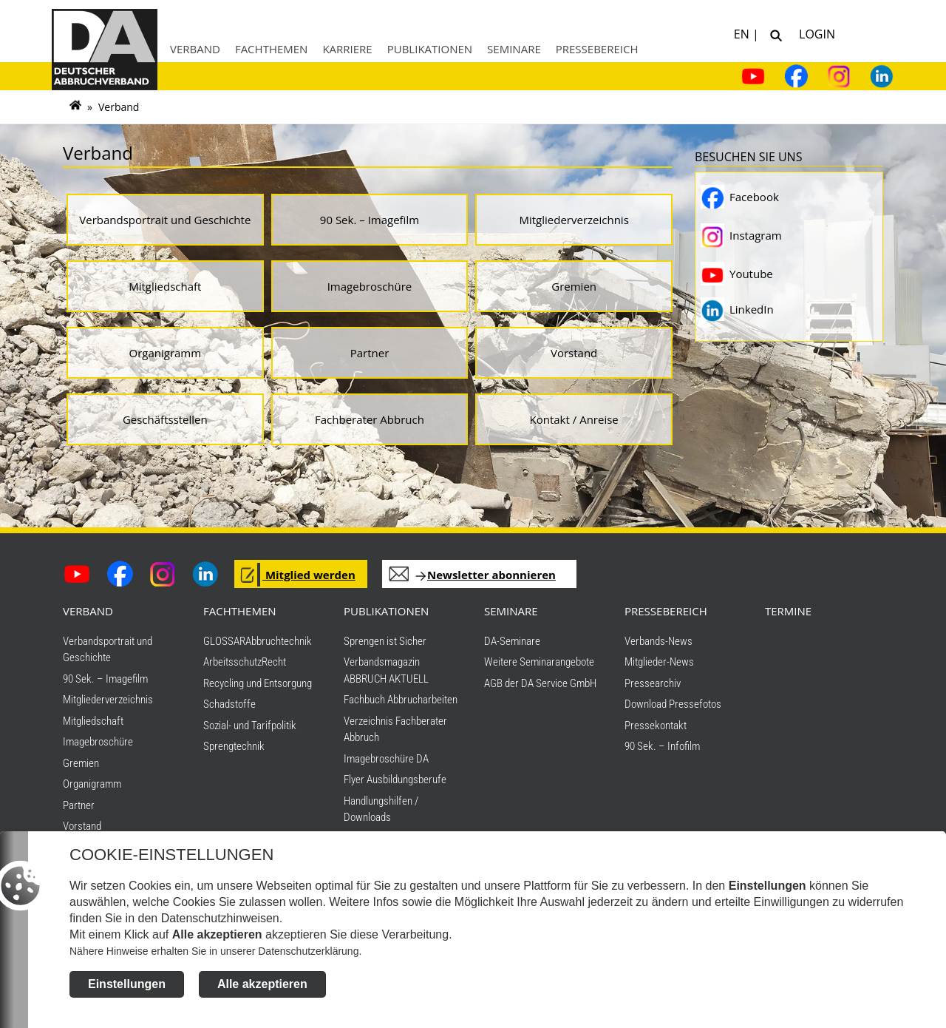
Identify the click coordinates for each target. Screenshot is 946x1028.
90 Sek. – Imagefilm (369, 219)
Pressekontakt (656, 725)
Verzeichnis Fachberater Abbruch (395, 729)
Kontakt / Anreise (574, 419)
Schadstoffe (229, 704)
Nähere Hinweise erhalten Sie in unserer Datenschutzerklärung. (215, 955)
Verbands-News (659, 641)
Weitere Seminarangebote (539, 662)
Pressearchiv (653, 683)
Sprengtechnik (234, 746)
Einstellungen (127, 988)
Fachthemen (271, 48)
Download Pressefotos (673, 704)
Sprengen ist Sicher (385, 641)
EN (743, 33)
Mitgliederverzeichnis (573, 219)
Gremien (573, 286)
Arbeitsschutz (232, 662)
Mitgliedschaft (165, 286)
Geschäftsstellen (165, 419)
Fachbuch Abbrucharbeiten (400, 699)
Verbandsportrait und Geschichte (165, 219)
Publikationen (429, 48)
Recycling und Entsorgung (257, 683)
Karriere (347, 48)
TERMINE (788, 610)
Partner (369, 352)
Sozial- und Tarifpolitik (249, 725)
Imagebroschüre (369, 286)
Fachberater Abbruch (369, 419)
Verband (195, 48)
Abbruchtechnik (278, 641)
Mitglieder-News (659, 662)
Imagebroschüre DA (386, 758)
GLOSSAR (224, 641)
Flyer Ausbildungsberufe (395, 779)
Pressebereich (597, 48)
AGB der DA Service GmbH (540, 683)
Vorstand (574, 352)
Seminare (514, 48)
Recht (274, 662)
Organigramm (165, 352)
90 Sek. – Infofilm (662, 746)
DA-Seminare (512, 641)
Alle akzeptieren (262, 988)
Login (814, 33)
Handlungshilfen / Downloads (381, 809)
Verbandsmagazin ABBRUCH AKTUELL (386, 670)
